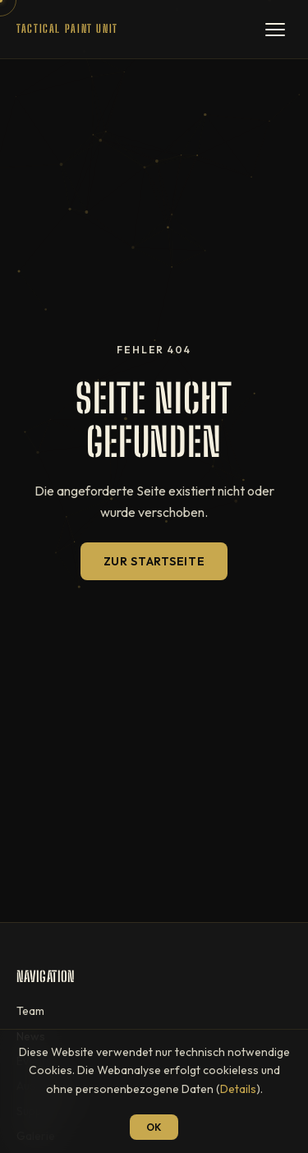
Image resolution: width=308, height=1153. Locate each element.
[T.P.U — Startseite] (67, 30)
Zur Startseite (154, 561)
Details (238, 1089)
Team (30, 1010)
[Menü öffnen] (275, 29)
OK (154, 1127)
